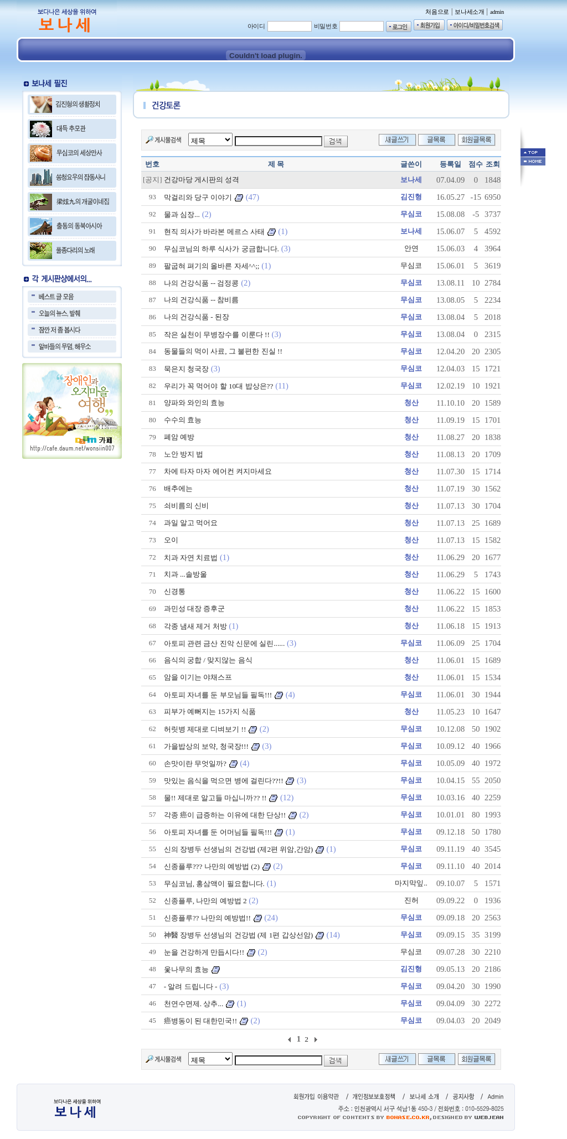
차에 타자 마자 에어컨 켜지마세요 (218, 471)
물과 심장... (182, 214)
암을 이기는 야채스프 (198, 677)
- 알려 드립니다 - (191, 986)
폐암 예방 (179, 437)
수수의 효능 (183, 420)
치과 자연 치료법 (191, 557)
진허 (411, 900)
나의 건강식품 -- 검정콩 (201, 283)
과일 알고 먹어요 (191, 523)
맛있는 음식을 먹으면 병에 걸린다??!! (224, 780)
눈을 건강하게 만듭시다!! (204, 952)
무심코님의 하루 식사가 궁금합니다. (221, 249)
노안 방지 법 (184, 454)
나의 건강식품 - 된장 (196, 317)
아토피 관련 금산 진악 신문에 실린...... (224, 643)
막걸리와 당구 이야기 (198, 197)
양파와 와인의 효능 (194, 402)
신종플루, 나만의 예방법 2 (205, 901)
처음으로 (437, 12)
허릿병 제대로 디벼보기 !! (205, 729)
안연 (411, 248)
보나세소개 (469, 12)
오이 (171, 540)
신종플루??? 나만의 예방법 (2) (212, 866)
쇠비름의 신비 (186, 505)
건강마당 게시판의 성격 (202, 179)
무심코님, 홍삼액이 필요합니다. (214, 883)
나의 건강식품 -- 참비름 (201, 300)
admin (497, 12)
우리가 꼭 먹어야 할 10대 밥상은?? (219, 386)
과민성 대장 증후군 (194, 608)
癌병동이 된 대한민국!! (201, 1021)
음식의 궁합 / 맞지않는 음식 (208, 660)
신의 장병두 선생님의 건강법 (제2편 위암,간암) (238, 849)
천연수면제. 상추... (194, 1004)
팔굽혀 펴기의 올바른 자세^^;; (212, 266)
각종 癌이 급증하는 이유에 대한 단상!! (225, 815)
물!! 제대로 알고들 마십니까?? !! (215, 798)
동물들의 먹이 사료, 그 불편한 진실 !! (223, 351)
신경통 (174, 591)
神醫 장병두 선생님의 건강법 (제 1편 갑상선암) (238, 935)
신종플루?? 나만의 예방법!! (207, 918)
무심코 (411, 265)
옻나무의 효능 (186, 969)
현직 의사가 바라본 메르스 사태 (214, 231)
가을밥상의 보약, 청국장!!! (206, 746)
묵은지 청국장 (186, 369)
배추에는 (178, 488)
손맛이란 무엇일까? (195, 763)
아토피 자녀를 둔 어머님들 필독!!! (218, 832)
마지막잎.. (411, 883)
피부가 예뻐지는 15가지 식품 (210, 711)
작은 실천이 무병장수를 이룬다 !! (217, 334)
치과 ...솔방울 (185, 574)
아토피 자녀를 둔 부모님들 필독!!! (218, 695)
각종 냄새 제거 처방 (195, 626)
